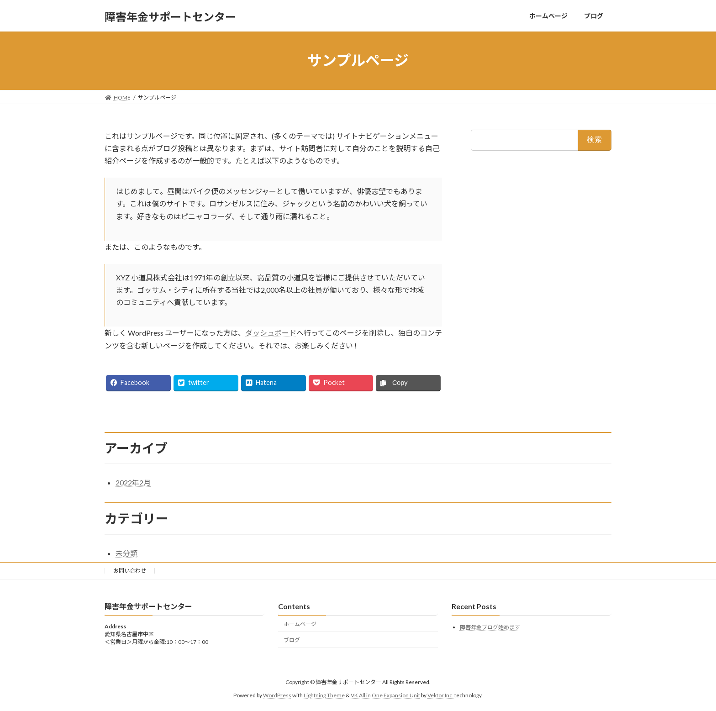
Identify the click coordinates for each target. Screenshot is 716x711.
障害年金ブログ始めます (490, 627)
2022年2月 (133, 482)
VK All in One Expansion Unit (385, 694)
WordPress (277, 694)
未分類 (126, 553)
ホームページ (300, 623)
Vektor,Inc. (440, 694)
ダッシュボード (270, 332)
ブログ (292, 639)
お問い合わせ (129, 570)
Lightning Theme (324, 694)
